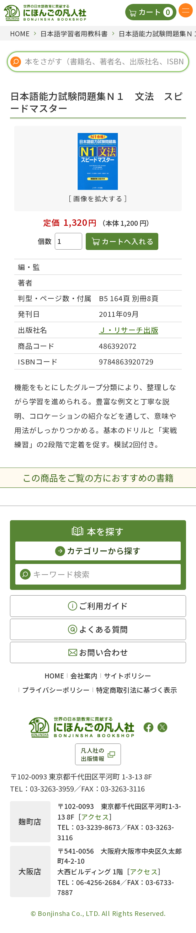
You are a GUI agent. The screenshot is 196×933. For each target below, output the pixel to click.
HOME (54, 675)
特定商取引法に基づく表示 (136, 689)
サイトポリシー (127, 675)
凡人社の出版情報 (93, 754)
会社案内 (83, 675)
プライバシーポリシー (56, 689)
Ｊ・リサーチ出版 (128, 330)
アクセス (95, 816)
